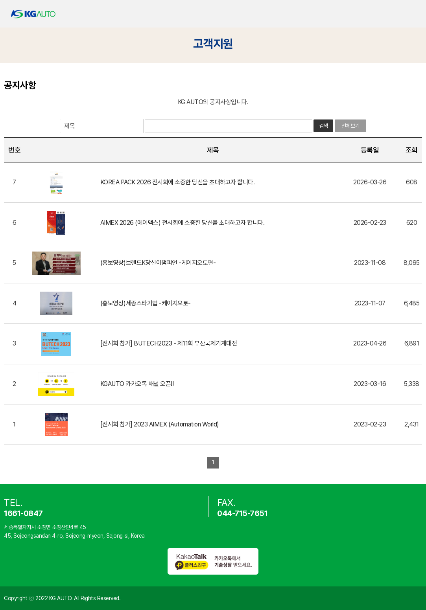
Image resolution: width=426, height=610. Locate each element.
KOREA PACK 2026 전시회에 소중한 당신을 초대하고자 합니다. (177, 182)
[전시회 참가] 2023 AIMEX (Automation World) (159, 424)
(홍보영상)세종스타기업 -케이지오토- (145, 303)
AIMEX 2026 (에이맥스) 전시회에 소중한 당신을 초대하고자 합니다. (182, 222)
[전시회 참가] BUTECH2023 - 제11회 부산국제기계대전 (168, 343)
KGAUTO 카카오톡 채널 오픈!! (137, 384)
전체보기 (350, 126)
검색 (323, 126)
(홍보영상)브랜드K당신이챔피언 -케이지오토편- (158, 262)
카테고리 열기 (413, 14)
